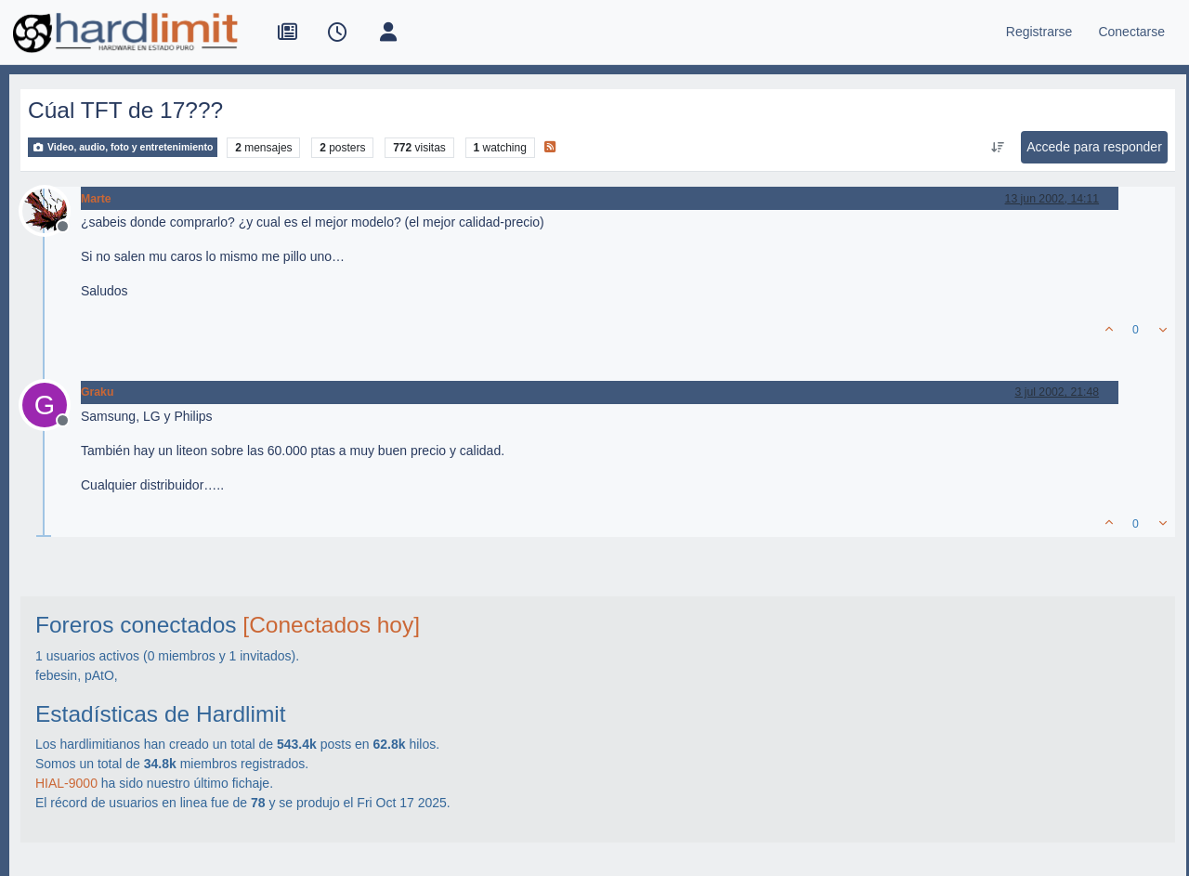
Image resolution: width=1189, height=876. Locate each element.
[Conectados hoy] (331, 624)
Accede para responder (1094, 146)
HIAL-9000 (66, 783)
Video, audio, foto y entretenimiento (123, 147)
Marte (96, 198)
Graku (97, 392)
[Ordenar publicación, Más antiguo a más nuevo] (998, 148)
